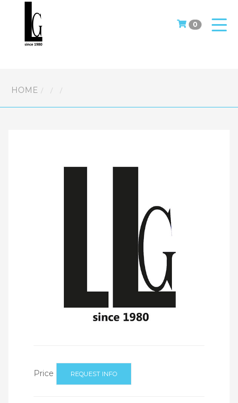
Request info (94, 374)
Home (24, 90)
